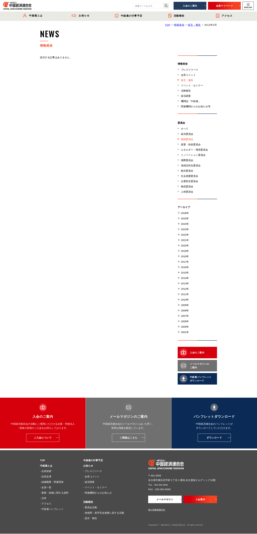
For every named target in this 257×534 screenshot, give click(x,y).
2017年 (185, 261)
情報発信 (179, 25)
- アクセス (45, 503)
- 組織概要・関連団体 (52, 482)
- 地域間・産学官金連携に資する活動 (103, 512)
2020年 (185, 245)
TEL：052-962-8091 (159, 484)
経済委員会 (187, 134)
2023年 (185, 229)
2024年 (185, 223)
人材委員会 (187, 191)
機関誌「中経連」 (191, 101)
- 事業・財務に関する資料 (54, 492)
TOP (167, 25)
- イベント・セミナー (95, 487)
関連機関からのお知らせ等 (195, 106)
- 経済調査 (89, 482)
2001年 (185, 332)
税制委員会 (187, 139)
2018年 (185, 256)
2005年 (185, 326)
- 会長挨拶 (45, 471)
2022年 (185, 234)
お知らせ (88, 465)
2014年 (185, 278)
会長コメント (188, 74)
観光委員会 (187, 170)
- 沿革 (43, 498)
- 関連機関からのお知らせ (97, 492)
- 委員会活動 (90, 507)
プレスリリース (189, 69)
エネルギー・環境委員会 (194, 149)
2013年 (185, 283)
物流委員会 (187, 186)
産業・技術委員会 (191, 144)
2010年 (185, 299)
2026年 (185, 213)
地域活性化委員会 (191, 165)
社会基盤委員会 (189, 176)
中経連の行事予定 (93, 460)
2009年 (185, 305)
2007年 (185, 315)
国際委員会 (187, 160)
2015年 (185, 272)
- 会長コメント (91, 476)
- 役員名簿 (45, 476)
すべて (184, 128)
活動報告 (186, 90)
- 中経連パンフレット (52, 509)
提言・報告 (194, 25)
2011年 (185, 294)
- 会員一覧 (45, 487)
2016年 (185, 267)
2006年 (185, 321)
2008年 (185, 310)
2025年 (185, 218)
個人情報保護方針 (156, 510)
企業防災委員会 (189, 181)
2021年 (185, 240)
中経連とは (46, 465)
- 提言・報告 (90, 518)
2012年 (185, 288)
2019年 (185, 251)
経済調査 (186, 95)
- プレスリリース (92, 471)
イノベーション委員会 (193, 155)
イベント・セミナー (192, 85)
